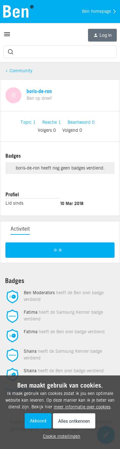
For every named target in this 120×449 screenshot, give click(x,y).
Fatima (30, 312)
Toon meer (60, 248)
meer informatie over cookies (82, 406)
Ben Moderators (39, 292)
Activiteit (20, 229)
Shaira (30, 351)
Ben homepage (99, 11)
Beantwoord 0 (81, 122)
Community (21, 70)
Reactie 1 (52, 122)
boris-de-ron (39, 91)
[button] (7, 36)
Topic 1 (28, 122)
